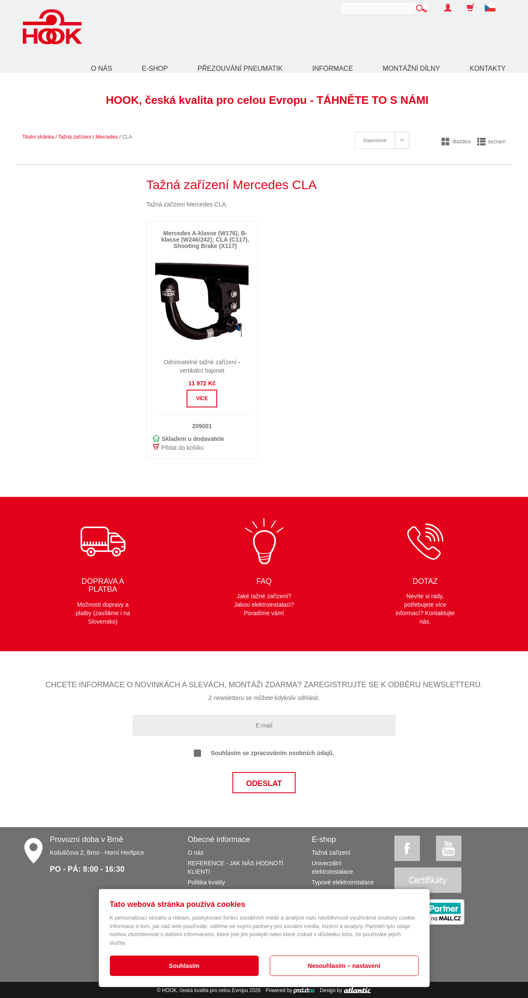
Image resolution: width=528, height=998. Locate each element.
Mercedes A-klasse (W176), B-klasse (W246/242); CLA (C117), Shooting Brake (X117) (205, 240)
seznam (491, 142)
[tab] (382, 140)
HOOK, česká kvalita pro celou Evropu (205, 990)
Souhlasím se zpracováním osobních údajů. (264, 753)
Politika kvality (206, 882)
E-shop (155, 68)
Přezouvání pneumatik (240, 68)
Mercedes (106, 137)
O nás (101, 68)
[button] (493, 3)
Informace (332, 68)
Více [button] (202, 398)
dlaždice (456, 142)
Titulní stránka (38, 137)
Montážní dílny (411, 68)
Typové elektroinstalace (343, 882)
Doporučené (374, 140)
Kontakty (487, 68)
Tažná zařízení (74, 137)
